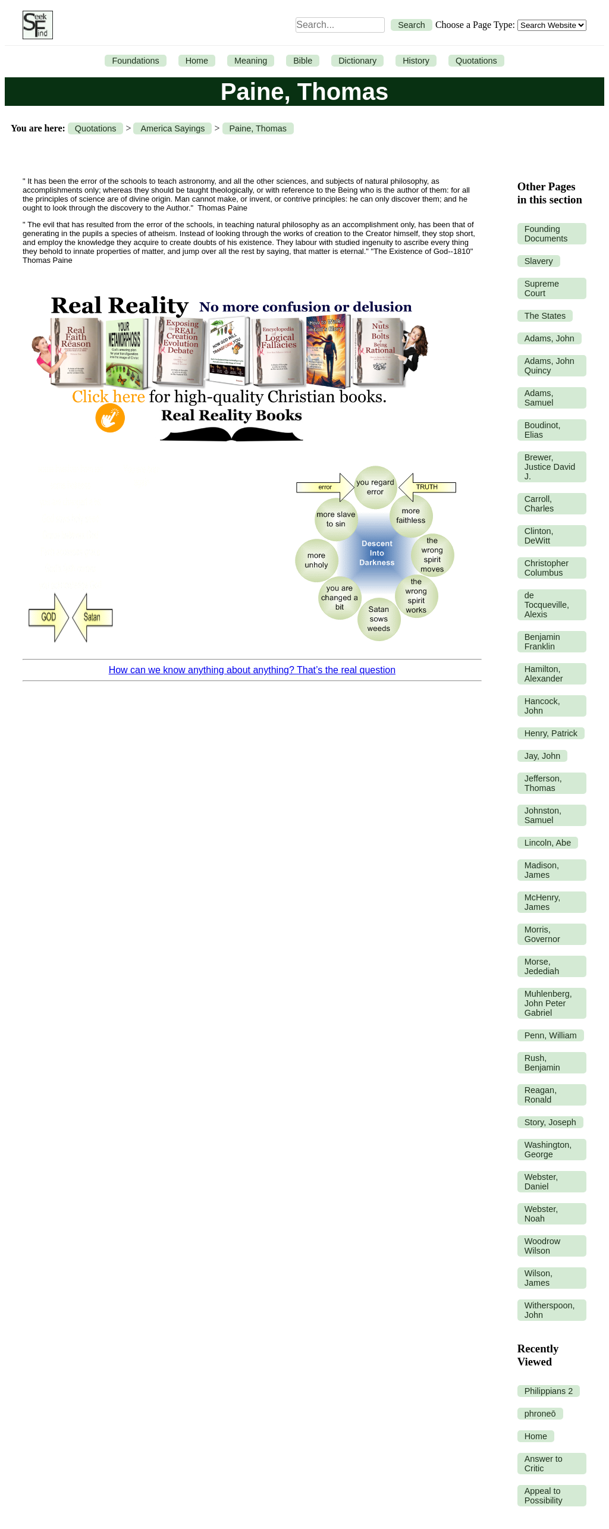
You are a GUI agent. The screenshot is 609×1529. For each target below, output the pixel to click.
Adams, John (550, 338)
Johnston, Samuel (543, 815)
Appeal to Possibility (544, 1495)
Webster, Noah (541, 1213)
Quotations (476, 60)
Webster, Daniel (541, 1181)
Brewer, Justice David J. (550, 467)
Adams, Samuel (539, 397)
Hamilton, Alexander (544, 673)
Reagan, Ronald (541, 1094)
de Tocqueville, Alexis (547, 605)
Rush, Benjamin (542, 1062)
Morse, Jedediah (542, 966)
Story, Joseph (550, 1122)
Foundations (135, 60)
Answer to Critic (544, 1463)
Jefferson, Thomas (543, 783)
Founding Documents (546, 233)
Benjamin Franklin (542, 641)
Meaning (250, 60)
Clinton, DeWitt (539, 535)
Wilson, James (539, 1278)
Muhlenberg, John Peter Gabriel (548, 1003)
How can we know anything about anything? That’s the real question (252, 670)
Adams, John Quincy (550, 365)
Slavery (539, 261)
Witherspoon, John (550, 1310)
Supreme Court (542, 288)
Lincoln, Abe (548, 842)
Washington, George (548, 1149)
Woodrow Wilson (543, 1245)
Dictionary (357, 60)
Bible (302, 60)
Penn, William (551, 1035)
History (416, 60)
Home (197, 60)
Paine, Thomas (258, 128)
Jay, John (543, 756)
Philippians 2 (549, 1391)
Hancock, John (542, 705)
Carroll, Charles (539, 503)
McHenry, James (543, 902)
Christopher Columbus (547, 567)
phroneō (540, 1413)
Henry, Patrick (551, 733)
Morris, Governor (542, 934)
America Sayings (172, 128)
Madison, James (542, 870)
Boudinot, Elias (543, 429)
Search (411, 25)
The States (545, 316)
